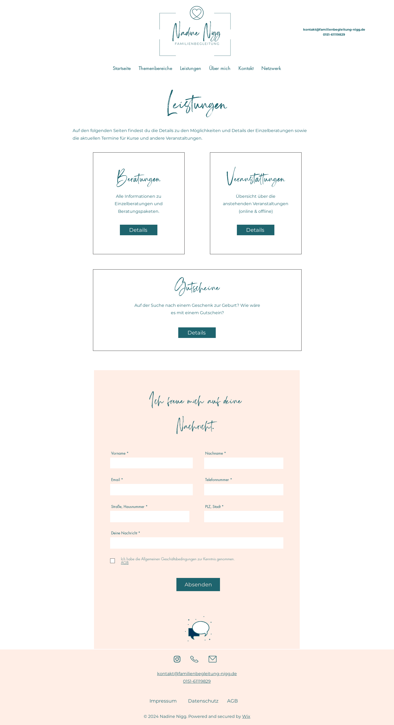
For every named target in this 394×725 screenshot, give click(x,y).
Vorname (118, 453)
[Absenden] (198, 584)
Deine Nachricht (124, 533)
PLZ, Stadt (213, 507)
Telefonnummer (217, 480)
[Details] (138, 230)
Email (115, 480)
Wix (246, 716)
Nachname (214, 453)
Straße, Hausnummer (127, 507)
